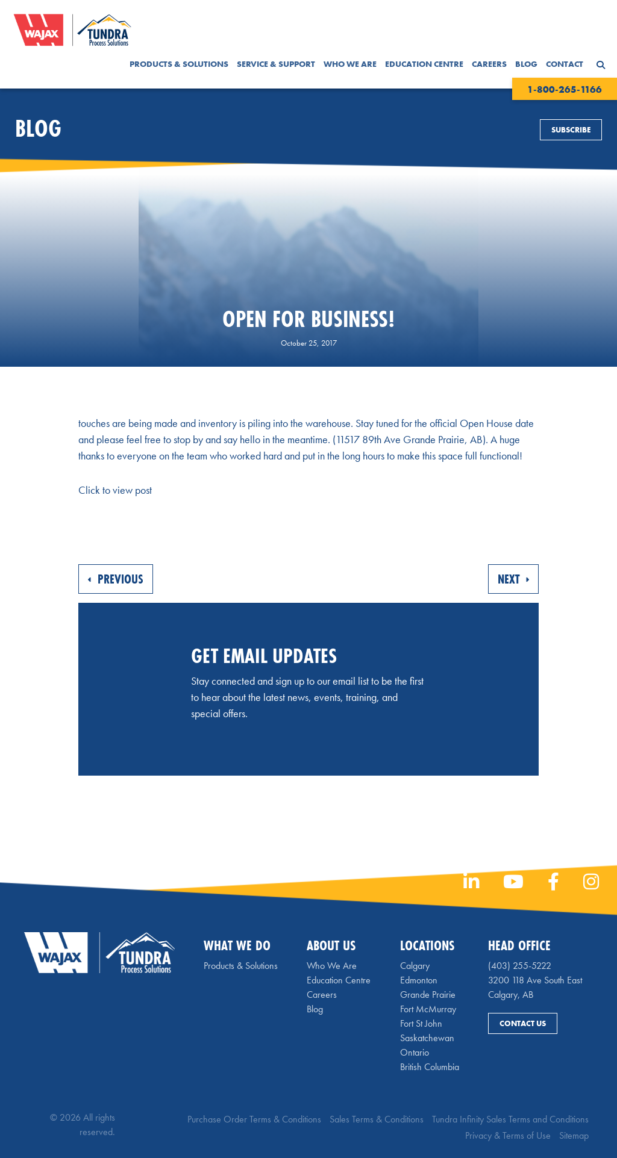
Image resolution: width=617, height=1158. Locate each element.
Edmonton (418, 980)
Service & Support (276, 63)
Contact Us (523, 1023)
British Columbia (429, 1066)
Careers (489, 63)
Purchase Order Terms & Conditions (254, 1119)
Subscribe (570, 130)
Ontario (414, 1052)
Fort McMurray (428, 1009)
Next (513, 579)
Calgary (415, 965)
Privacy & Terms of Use (508, 1135)
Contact (564, 63)
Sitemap (574, 1135)
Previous (115, 579)
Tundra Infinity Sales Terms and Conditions (510, 1119)
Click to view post (115, 490)
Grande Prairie (428, 994)
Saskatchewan (427, 1038)
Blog (526, 63)
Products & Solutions (179, 63)
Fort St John (421, 1023)
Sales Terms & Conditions (377, 1119)
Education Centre (424, 63)
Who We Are (350, 63)
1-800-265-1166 (564, 89)
